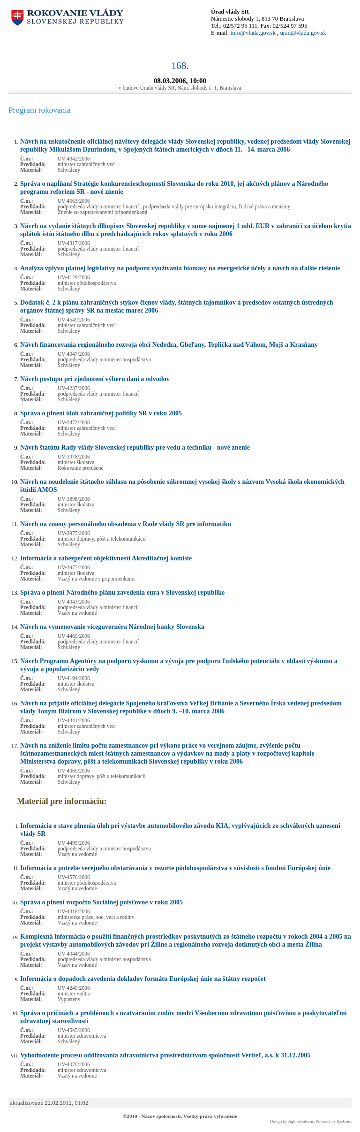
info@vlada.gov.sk (253, 33)
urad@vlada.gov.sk (303, 33)
